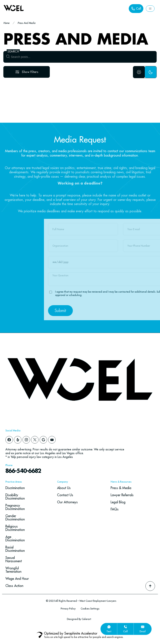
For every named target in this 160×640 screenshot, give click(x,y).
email (143, 631)
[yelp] (17, 440)
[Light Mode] (139, 72)
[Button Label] (136, 8)
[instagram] (26, 440)
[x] (35, 440)
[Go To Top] (150, 586)
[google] (43, 440)
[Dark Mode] (150, 72)
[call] (125, 627)
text (108, 631)
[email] (143, 627)
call (125, 631)
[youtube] (52, 440)
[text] (109, 627)
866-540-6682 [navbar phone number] (23, 471)
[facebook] (9, 440)
